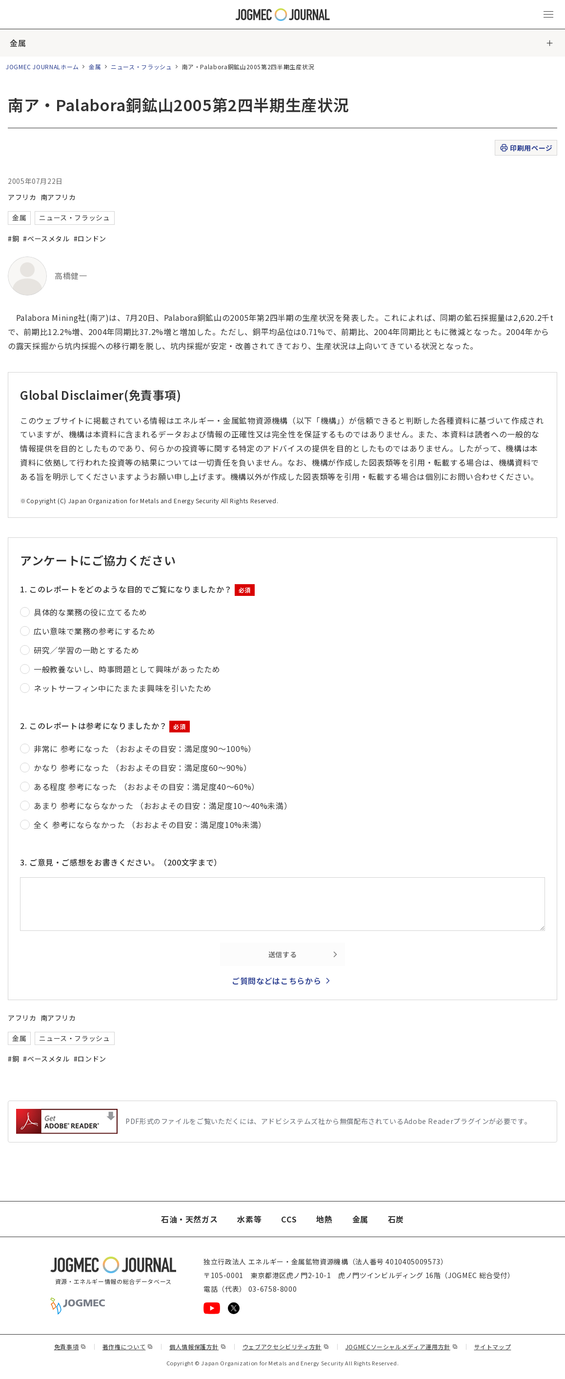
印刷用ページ (525, 148)
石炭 (396, 1219)
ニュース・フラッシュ (141, 66)
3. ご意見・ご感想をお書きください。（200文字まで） (121, 862)
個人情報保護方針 (197, 1346)
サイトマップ (492, 1346)
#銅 (13, 238)
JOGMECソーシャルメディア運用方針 (401, 1346)
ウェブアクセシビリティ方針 (285, 1346)
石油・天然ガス (189, 1219)
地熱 (324, 1219)
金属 (18, 43)
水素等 (249, 1219)
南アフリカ (58, 197)
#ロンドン (90, 238)
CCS (289, 1219)
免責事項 (70, 1346)
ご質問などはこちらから (276, 980)
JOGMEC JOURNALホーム (42, 66)
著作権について (127, 1346)
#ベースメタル (46, 238)
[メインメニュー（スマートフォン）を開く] (548, 14)
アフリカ (22, 197)
